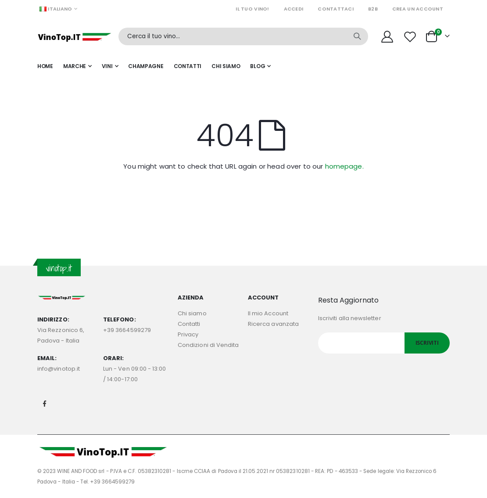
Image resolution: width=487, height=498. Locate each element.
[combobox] (243, 36)
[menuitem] (260, 66)
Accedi (294, 8)
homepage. (344, 166)
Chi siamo (192, 313)
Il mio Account (268, 313)
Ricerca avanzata (273, 324)
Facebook (44, 403)
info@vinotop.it (58, 368)
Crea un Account (417, 8)
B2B (373, 8)
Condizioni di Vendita (208, 345)
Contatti (189, 324)
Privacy (188, 334)
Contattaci (336, 8)
